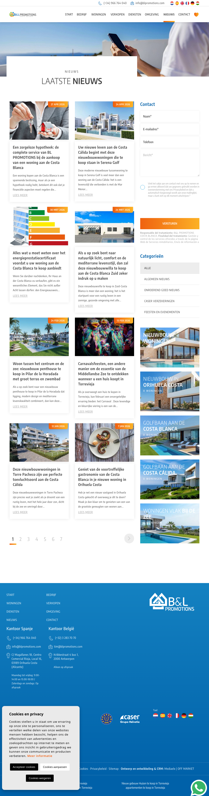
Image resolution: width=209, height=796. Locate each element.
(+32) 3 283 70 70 (65, 638)
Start (69, 14)
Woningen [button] (98, 14)
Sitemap (114, 769)
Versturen (169, 223)
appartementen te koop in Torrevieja (145, 787)
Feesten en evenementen (162, 312)
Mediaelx (170, 769)
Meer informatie (39, 756)
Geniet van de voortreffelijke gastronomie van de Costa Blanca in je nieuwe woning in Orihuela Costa (102, 477)
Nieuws (169, 14)
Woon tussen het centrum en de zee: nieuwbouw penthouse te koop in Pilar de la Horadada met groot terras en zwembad (38, 371)
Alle (147, 268)
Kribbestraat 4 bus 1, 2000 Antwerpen (66, 657)
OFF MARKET (186, 769)
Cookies (83, 769)
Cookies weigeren (40, 778)
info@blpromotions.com (148, 3)
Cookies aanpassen (55, 767)
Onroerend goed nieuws (162, 290)
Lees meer (20, 195)
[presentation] (162, 209)
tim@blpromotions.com (68, 646)
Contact (184, 14)
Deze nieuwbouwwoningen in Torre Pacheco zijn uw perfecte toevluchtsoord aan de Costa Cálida (37, 477)
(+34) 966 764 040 (112, 3)
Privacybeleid (179, 189)
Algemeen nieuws (157, 279)
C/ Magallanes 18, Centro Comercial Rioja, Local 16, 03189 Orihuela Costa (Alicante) (27, 661)
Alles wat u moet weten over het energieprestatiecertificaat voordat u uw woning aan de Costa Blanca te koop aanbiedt (39, 260)
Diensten (134, 14)
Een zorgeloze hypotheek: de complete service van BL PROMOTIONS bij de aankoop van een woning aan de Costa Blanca (36, 157)
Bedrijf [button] (82, 14)
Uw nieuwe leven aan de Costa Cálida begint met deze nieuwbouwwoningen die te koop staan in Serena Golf (102, 155)
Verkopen (118, 14)
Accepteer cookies (24, 767)
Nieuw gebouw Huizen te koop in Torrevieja (145, 783)
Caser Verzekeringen (159, 301)
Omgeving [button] (152, 14)
